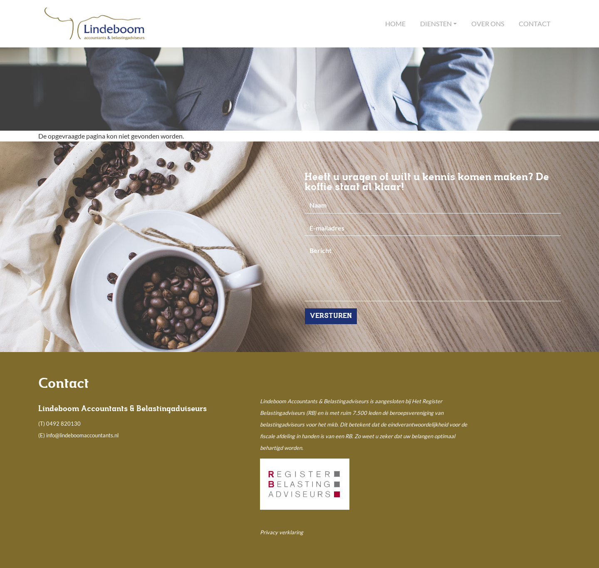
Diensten (436, 23)
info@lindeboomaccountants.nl (82, 435)
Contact (534, 23)
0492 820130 (63, 423)
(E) (42, 435)
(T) (42, 423)
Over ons (487, 23)
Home (395, 23)
